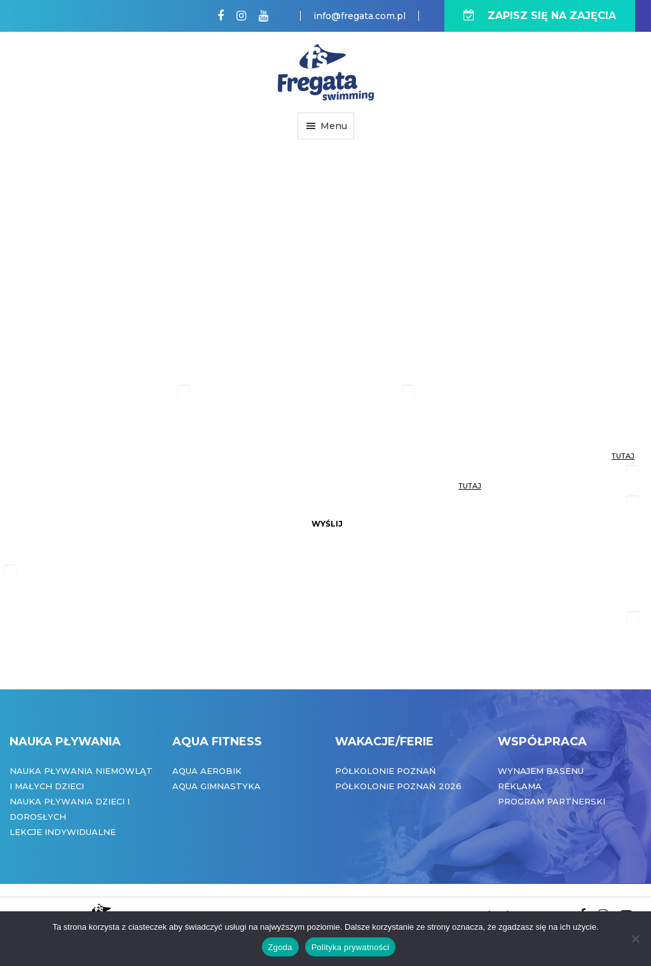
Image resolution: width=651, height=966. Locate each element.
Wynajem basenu (541, 771)
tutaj (623, 456)
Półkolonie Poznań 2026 (398, 786)
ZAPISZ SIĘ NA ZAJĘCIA (539, 16)
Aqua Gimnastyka (216, 786)
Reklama (520, 786)
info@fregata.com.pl (359, 16)
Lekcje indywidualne (63, 832)
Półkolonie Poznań (385, 771)
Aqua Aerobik (207, 771)
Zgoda (280, 947)
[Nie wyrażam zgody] (635, 938)
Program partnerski (551, 801)
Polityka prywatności (351, 947)
